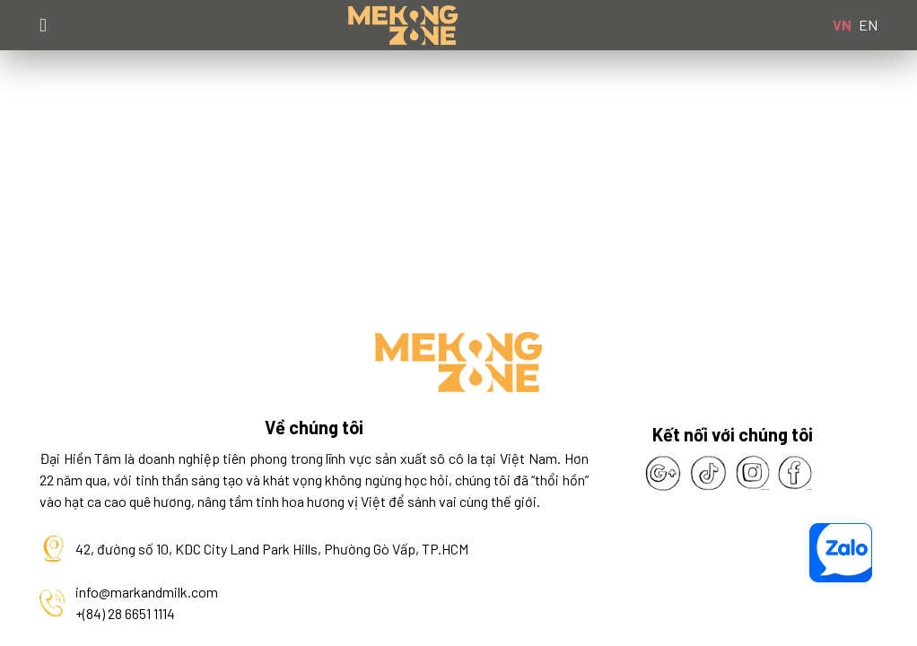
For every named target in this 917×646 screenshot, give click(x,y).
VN (842, 24)
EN (868, 24)
